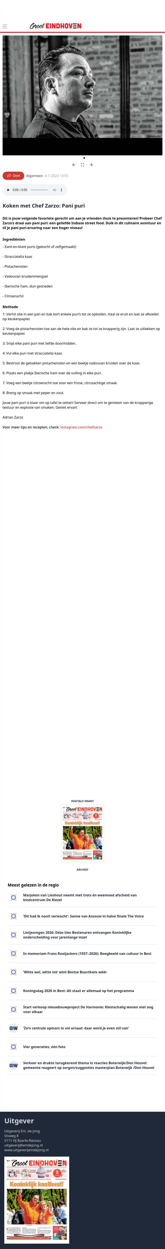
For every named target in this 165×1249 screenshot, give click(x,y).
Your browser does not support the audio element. (35, 190)
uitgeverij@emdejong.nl (23, 1145)
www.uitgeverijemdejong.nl (26, 1150)
